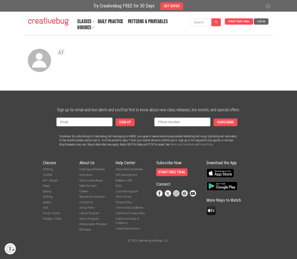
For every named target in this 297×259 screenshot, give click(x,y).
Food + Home (51, 213)
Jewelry (47, 202)
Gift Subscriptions (126, 175)
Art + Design (50, 180)
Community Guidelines (129, 207)
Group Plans (87, 207)
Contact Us (86, 202)
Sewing (47, 191)
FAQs (119, 185)
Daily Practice (110, 22)
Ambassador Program (93, 224)
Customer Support (127, 191)
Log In (261, 21)
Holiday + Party (52, 218)
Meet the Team (88, 185)
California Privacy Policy (130, 213)
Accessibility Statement (129, 169)
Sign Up (125, 122)
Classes (84, 22)
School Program (89, 218)
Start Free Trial (239, 21)
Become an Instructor (92, 196)
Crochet (47, 175)
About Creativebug (90, 180)
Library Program (89, 213)
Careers (83, 191)
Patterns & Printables (148, 22)
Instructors (86, 175)
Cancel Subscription (128, 228)
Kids (45, 207)
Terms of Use (123, 196)
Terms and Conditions (182, 144)
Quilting (48, 196)
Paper (46, 185)
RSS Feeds (85, 229)
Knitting (48, 169)
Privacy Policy (205, 144)
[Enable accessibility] (10, 248)
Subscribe (225, 122)
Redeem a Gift (124, 180)
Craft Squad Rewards (92, 169)
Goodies (84, 28)
